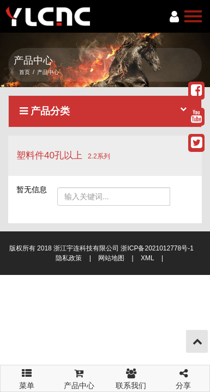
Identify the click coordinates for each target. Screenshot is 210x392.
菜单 (27, 374)
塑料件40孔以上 (49, 155)
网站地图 (111, 258)
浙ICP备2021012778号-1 (157, 248)
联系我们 (131, 377)
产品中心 (79, 377)
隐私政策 (69, 258)
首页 (24, 72)
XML (147, 258)
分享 (183, 377)
